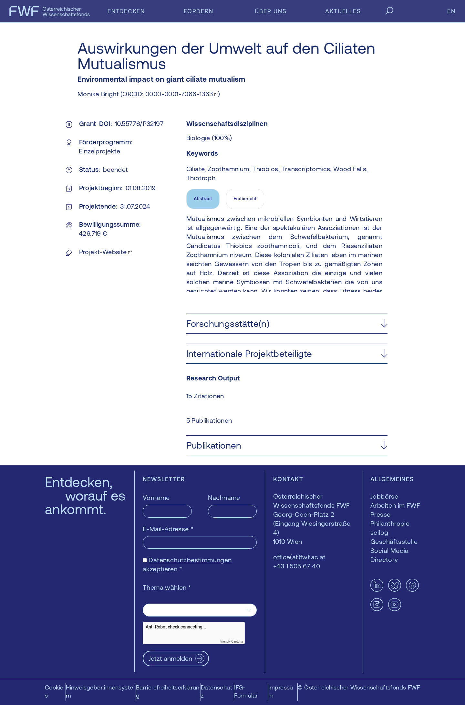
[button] (287, 323)
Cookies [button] (54, 691)
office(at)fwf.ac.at (299, 557)
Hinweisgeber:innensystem (99, 691)
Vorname (156, 497)
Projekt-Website (103, 251)
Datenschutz (216, 691)
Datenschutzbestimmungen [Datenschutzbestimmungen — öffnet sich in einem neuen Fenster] (190, 560)
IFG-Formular (246, 691)
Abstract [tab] (203, 198)
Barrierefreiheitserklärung (168, 691)
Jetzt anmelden (170, 658)
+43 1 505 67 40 (296, 566)
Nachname (224, 497)
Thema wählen (167, 587)
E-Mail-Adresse (168, 529)
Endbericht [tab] (244, 198)
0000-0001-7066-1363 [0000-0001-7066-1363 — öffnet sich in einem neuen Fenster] (179, 94)
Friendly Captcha (231, 641)
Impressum (280, 691)
